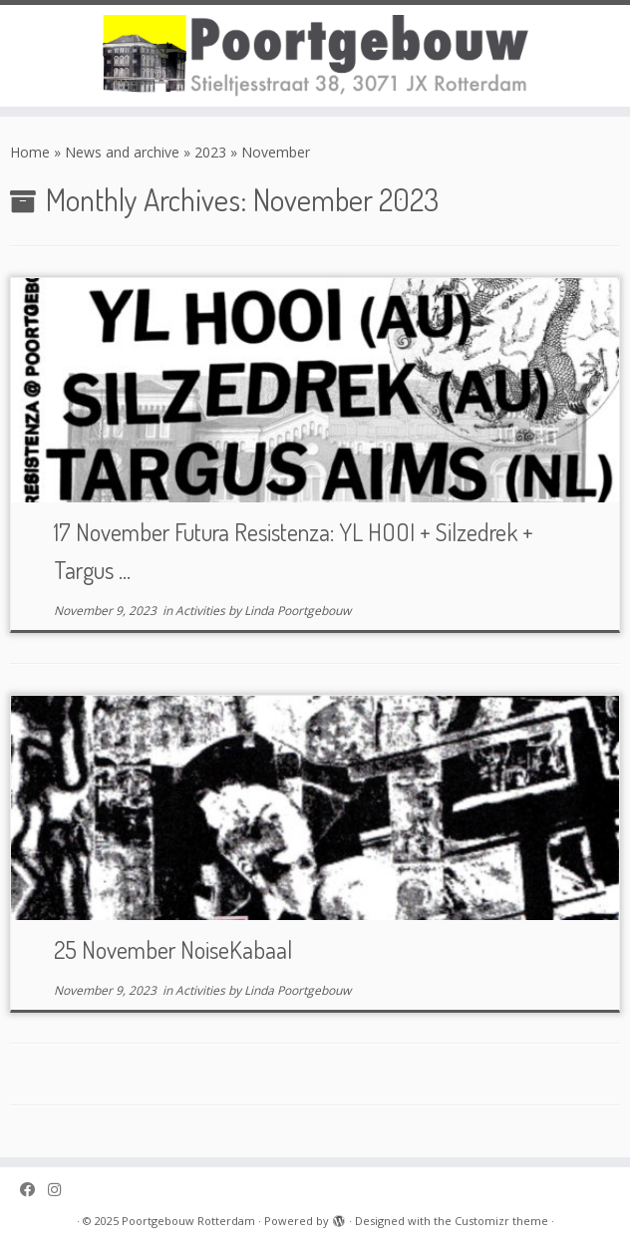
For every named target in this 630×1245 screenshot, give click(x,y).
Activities (201, 610)
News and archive (122, 152)
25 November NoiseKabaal (173, 949)
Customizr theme (501, 1220)
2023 (210, 152)
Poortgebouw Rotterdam (188, 1220)
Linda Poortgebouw (297, 610)
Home (30, 152)
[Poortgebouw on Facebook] (34, 1189)
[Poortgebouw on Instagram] (61, 1189)
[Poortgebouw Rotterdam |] (315, 56)
